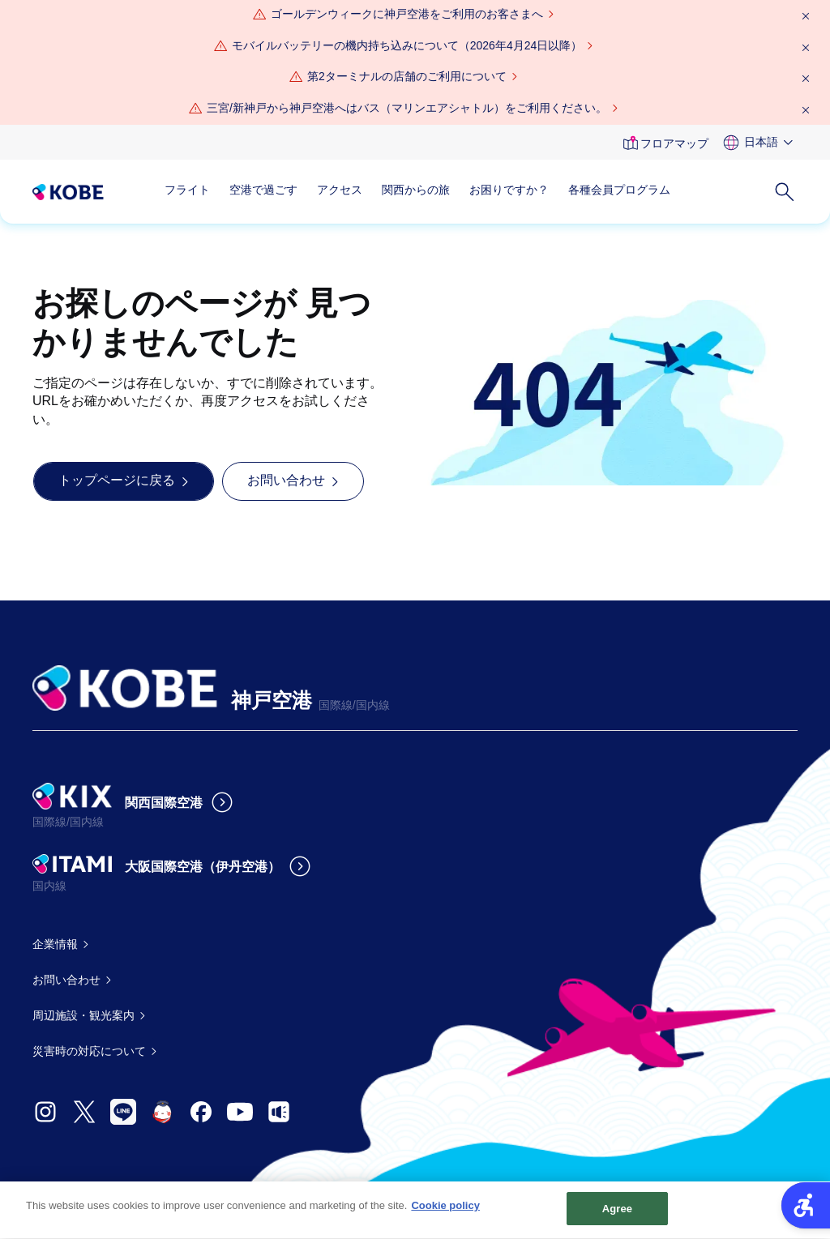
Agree (617, 1217)
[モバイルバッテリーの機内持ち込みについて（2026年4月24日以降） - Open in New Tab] (407, 46)
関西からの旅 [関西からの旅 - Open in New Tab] (416, 189)
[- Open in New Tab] (45, 1112)
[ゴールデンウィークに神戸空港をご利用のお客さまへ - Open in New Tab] (407, 14)
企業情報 (55, 944)
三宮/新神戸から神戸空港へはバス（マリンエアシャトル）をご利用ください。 (407, 107)
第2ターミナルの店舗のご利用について (407, 76)
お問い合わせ (66, 979)
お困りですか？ (509, 189)
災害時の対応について (89, 1051)
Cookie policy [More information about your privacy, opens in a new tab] (445, 1214)
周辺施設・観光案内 (83, 1015)
